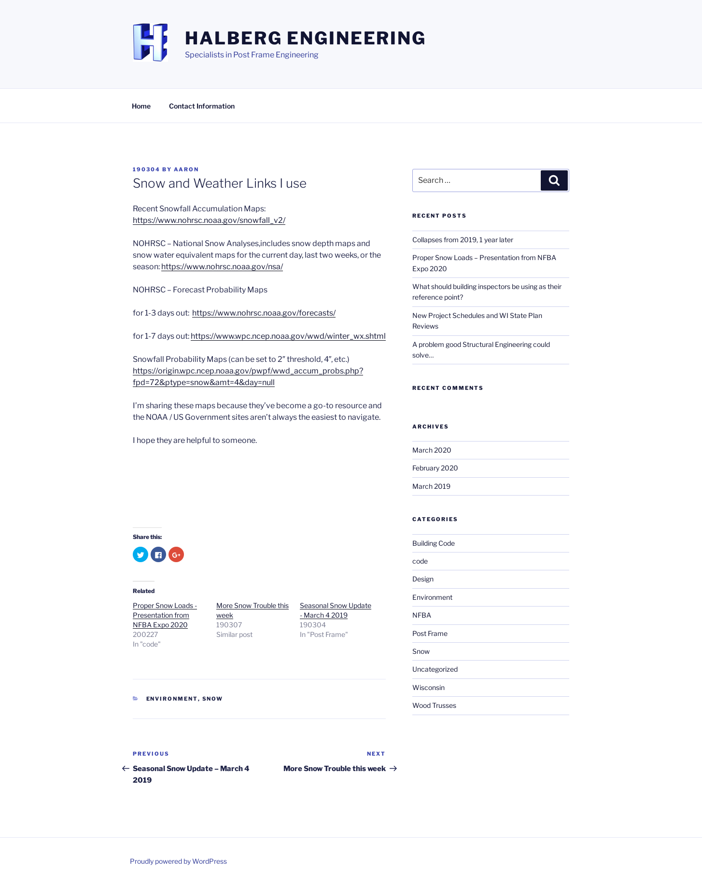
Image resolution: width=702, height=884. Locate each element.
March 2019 (431, 486)
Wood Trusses (434, 705)
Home (141, 106)
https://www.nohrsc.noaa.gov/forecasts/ (264, 313)
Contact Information (202, 106)
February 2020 (435, 468)
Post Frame (430, 633)
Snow (213, 698)
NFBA (421, 615)
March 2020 (431, 450)
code (420, 561)
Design (423, 579)
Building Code (433, 543)
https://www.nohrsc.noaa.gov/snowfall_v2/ (209, 220)
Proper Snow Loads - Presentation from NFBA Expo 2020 (165, 615)
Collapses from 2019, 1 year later (462, 239)
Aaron (186, 169)
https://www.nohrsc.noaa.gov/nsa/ (222, 266)
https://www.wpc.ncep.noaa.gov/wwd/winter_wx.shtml (288, 336)
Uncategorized (435, 669)
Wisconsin (428, 687)
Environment (172, 698)
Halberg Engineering (305, 38)
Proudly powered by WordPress (178, 861)
